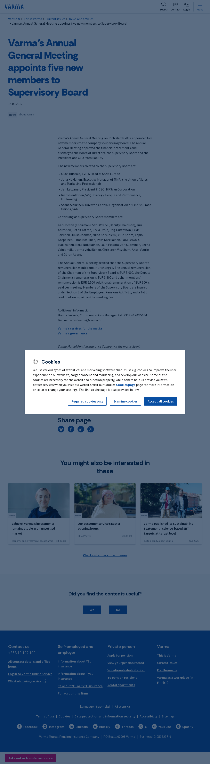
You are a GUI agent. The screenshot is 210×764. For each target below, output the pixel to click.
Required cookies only (87, 401)
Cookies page (125, 385)
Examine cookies (125, 401)
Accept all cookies (161, 401)
